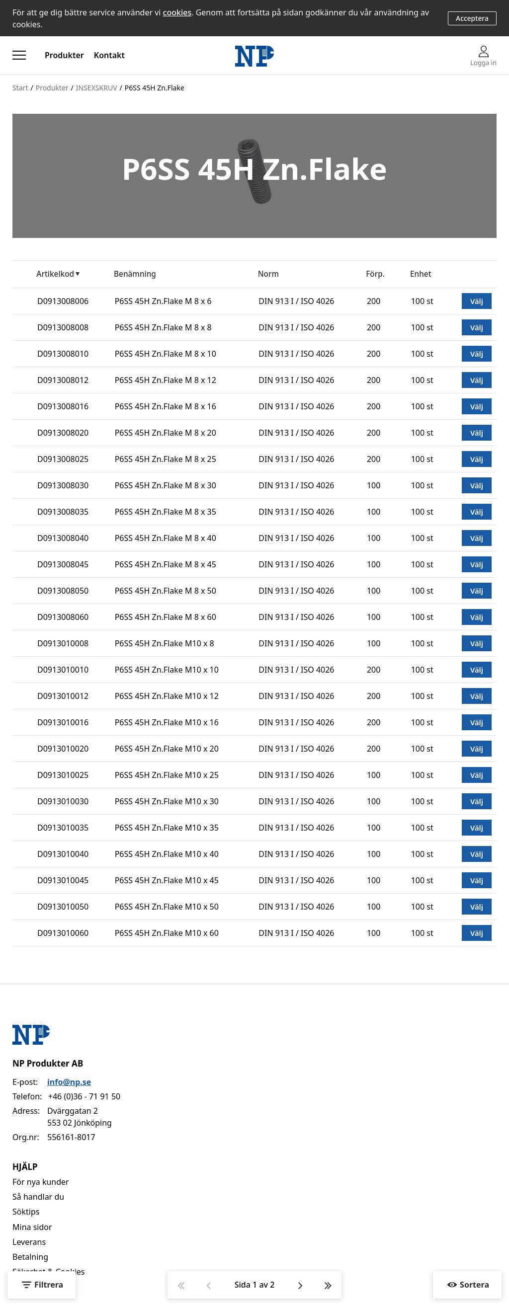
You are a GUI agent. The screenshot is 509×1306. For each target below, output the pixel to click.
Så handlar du (38, 1196)
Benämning (135, 274)
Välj (476, 301)
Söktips (25, 1211)
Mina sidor (32, 1227)
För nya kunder (40, 1181)
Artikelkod (55, 274)
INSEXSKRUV (96, 87)
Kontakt (109, 55)
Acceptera (472, 18)
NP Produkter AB (47, 1063)
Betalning (30, 1256)
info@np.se (69, 1081)
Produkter (64, 55)
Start (20, 87)
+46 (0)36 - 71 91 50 (84, 1096)
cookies (177, 12)
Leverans (29, 1241)
